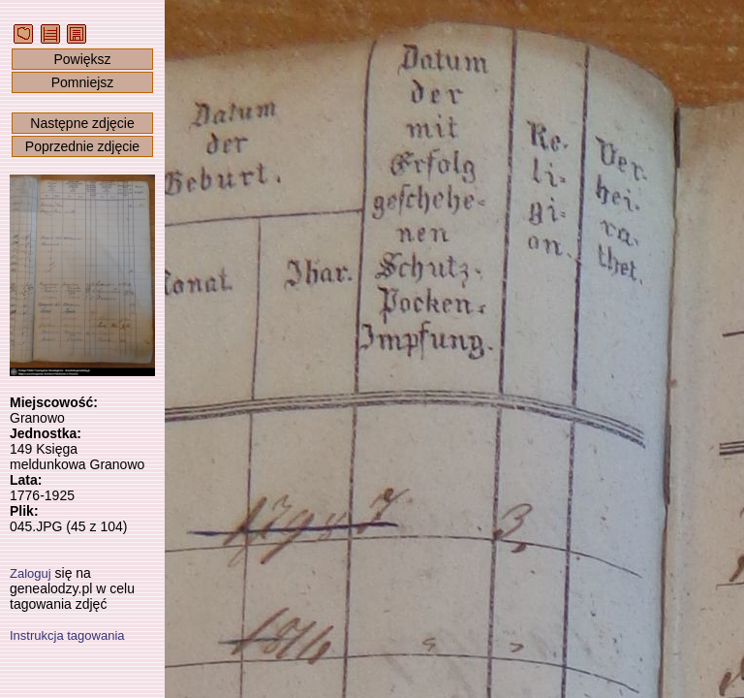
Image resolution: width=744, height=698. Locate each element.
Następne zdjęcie (82, 123)
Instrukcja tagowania (67, 635)
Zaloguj (30, 573)
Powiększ (81, 59)
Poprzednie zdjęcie (82, 146)
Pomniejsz (82, 82)
